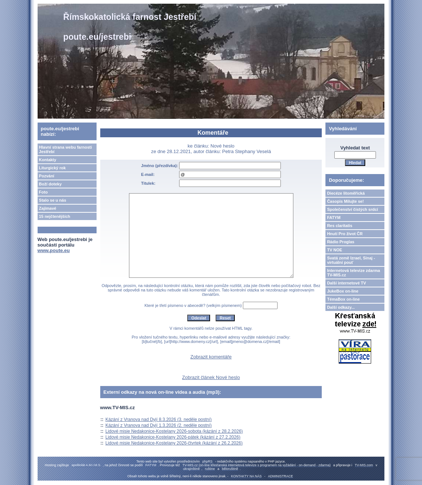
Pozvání (47, 176)
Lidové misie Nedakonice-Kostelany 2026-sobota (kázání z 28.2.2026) (174, 431)
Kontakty (47, 159)
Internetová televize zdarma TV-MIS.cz (353, 272)
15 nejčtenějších (54, 216)
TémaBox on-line (343, 299)
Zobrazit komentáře (211, 357)
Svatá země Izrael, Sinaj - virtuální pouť (351, 260)
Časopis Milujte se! (345, 201)
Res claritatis (339, 225)
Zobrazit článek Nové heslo (211, 377)
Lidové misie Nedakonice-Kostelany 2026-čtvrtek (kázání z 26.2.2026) (174, 443)
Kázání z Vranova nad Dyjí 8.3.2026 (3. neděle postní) (158, 419)
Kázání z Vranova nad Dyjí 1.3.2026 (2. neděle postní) (158, 425)
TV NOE (334, 250)
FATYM (333, 217)
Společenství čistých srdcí (352, 209)
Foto (43, 192)
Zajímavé (47, 208)
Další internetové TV (346, 283)
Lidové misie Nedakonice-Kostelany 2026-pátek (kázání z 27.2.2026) (172, 437)
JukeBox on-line (342, 291)
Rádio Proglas (340, 242)
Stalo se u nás (52, 200)
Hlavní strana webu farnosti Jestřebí (65, 149)
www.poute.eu (54, 250)
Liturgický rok (52, 168)
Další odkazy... (341, 307)
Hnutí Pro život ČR (345, 233)
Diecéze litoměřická (346, 193)
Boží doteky (50, 184)
